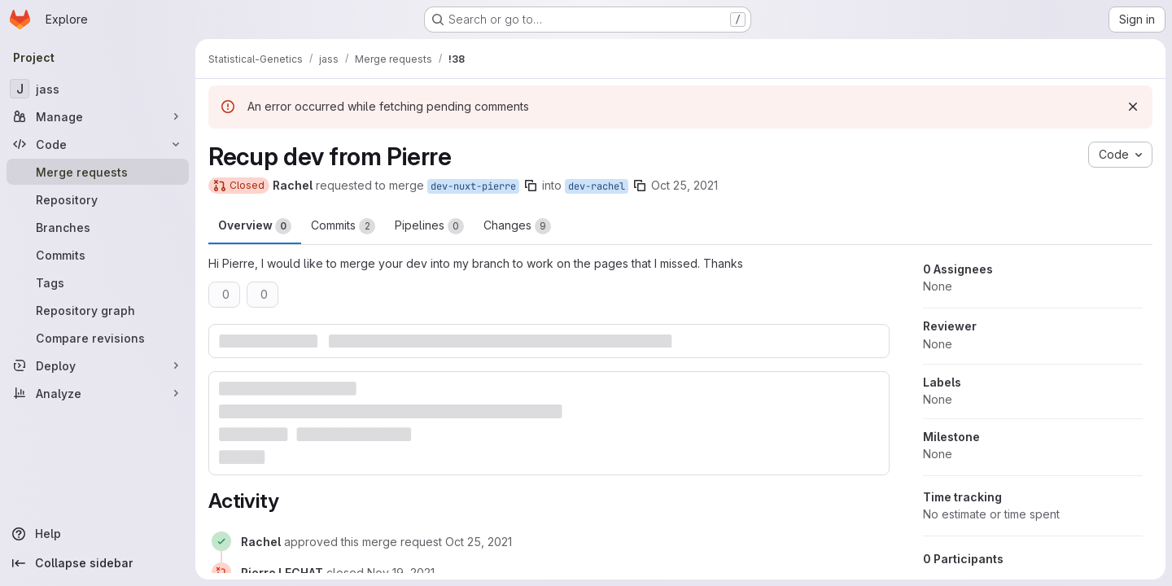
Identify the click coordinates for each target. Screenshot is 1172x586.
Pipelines (429, 226)
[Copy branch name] (530, 185)
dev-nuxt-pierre (473, 186)
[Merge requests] (98, 172)
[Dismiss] (1133, 106)
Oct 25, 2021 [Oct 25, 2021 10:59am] (684, 185)
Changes (517, 226)
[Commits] (98, 255)
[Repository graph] (98, 310)
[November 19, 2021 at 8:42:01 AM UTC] (401, 572)
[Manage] (98, 116)
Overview (254, 226)
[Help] (98, 534)
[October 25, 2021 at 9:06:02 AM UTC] (478, 542)
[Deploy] (98, 365)
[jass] (98, 89)
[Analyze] (98, 393)
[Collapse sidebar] (98, 563)
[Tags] (98, 282)
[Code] (98, 144)
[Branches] (98, 227)
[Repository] (98, 199)
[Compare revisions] (98, 338)
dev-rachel (596, 186)
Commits (343, 226)
